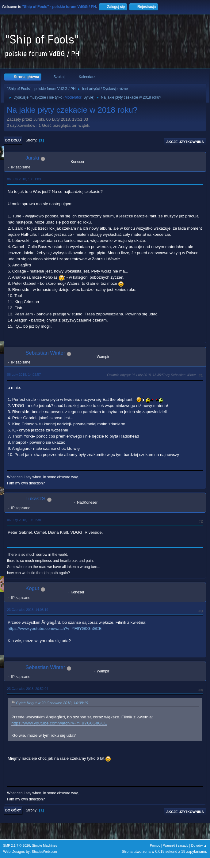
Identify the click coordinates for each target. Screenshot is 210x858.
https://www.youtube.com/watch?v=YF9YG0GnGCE (54, 628)
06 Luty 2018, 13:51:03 (24, 179)
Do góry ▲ (199, 845)
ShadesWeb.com (44, 851)
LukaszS (35, 499)
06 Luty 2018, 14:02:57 (24, 374)
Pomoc (155, 845)
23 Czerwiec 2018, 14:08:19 (27, 610)
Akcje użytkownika (185, 142)
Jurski (32, 158)
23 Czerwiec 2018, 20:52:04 (27, 689)
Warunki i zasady (175, 845)
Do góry (13, 810)
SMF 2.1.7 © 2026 (16, 845)
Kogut (32, 588)
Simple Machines (44, 845)
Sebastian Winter (45, 353)
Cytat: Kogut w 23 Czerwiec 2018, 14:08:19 (52, 703)
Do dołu (13, 140)
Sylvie (88, 97)
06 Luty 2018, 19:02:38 (24, 520)
